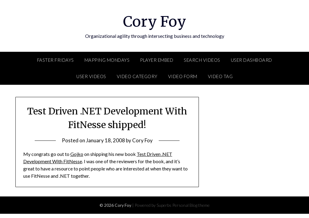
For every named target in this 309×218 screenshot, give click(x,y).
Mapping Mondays (107, 60)
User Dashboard (251, 60)
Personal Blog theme (191, 205)
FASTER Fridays (55, 60)
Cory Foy (154, 21)
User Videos (91, 76)
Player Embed (156, 60)
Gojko (76, 154)
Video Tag (220, 76)
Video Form (182, 76)
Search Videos (202, 60)
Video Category (137, 76)
